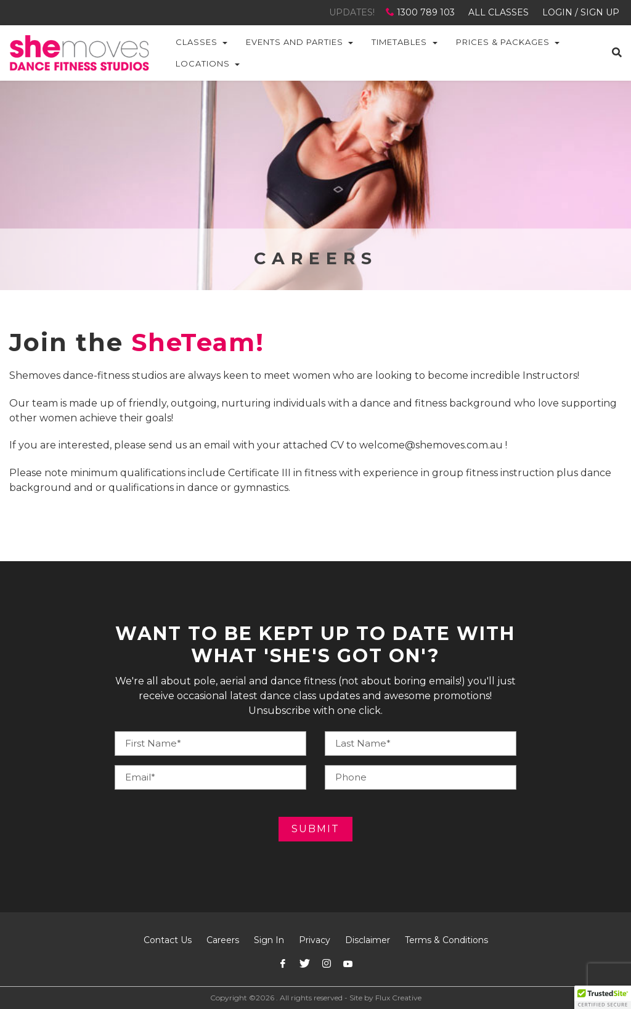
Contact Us (168, 940)
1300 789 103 (421, 12)
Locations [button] (203, 63)
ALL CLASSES (498, 12)
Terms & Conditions (446, 940)
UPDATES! (352, 12)
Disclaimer (367, 940)
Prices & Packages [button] (503, 42)
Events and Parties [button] (294, 42)
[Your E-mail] (210, 777)
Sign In (269, 940)
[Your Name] (210, 743)
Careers (222, 940)
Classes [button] (197, 42)
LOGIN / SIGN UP (581, 12)
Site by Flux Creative (385, 997)
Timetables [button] (399, 42)
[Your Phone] (420, 743)
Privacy (314, 940)
